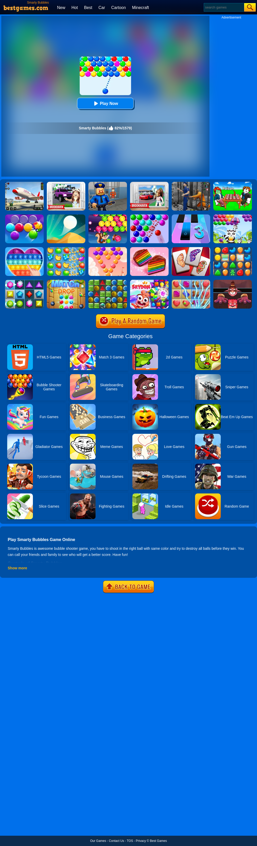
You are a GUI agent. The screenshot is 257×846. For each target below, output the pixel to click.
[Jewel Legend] (24, 281)
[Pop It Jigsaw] (24, 249)
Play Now (105, 103)
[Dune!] (66, 216)
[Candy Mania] (191, 281)
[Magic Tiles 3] (191, 216)
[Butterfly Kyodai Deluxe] (191, 249)
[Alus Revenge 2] (232, 281)
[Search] (224, 7)
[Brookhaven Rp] (149, 183)
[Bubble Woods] (107, 216)
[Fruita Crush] (66, 249)
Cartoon (118, 7)
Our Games (98, 841)
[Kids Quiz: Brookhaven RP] (66, 183)
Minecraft (140, 7)
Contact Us (116, 841)
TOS (130, 841)
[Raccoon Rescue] (232, 216)
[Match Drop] (66, 281)
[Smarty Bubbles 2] (24, 216)
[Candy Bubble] (107, 249)
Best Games (158, 841)
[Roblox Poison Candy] (232, 183)
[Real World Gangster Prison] (191, 183)
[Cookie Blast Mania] (232, 249)
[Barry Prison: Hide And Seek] (107, 183)
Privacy (141, 841)
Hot (74, 7)
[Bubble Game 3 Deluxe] (149, 216)
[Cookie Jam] (149, 249)
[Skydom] (149, 281)
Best (88, 7)
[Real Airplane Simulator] (24, 183)
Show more (17, 568)
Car (101, 7)
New (61, 7)
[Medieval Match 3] (107, 281)
